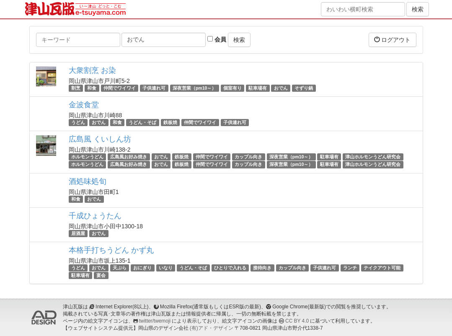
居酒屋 (78, 233)
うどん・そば (142, 122)
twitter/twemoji (154, 321)
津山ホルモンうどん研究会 (372, 156)
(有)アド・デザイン (211, 328)
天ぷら (120, 267)
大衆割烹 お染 (92, 70)
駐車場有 (257, 87)
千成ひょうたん (95, 216)
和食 (91, 87)
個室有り (232, 87)
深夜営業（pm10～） (194, 87)
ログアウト (392, 39)
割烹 (75, 87)
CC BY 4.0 (297, 321)
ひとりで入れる (230, 267)
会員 (216, 39)
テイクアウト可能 (382, 267)
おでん (281, 87)
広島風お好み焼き (128, 156)
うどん (78, 122)
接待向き (262, 267)
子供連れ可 (153, 87)
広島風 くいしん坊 (100, 139)
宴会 (101, 275)
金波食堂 (84, 105)
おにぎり (142, 267)
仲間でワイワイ (119, 87)
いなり (166, 267)
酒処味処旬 (87, 181)
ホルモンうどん (87, 156)
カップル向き (248, 156)
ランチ (350, 267)
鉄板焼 (170, 122)
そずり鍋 (303, 87)
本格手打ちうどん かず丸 (111, 250)
